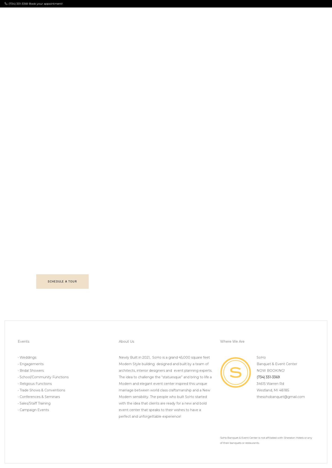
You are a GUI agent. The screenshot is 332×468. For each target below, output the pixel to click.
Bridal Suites (184, 15)
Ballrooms (99, 15)
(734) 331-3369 (268, 377)
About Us (73, 15)
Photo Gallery (150, 15)
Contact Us (258, 15)
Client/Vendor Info (222, 15)
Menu (123, 15)
